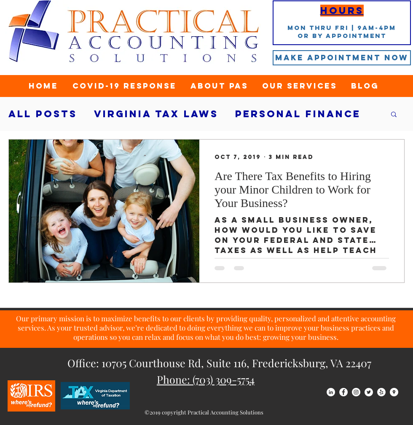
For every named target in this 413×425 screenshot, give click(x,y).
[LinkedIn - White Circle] (331, 392)
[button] (394, 114)
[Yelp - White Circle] (381, 392)
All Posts (42, 114)
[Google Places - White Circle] (394, 392)
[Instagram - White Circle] (356, 392)
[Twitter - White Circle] (369, 392)
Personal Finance (298, 114)
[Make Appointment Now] (342, 57)
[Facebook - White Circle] (343, 392)
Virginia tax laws (156, 114)
